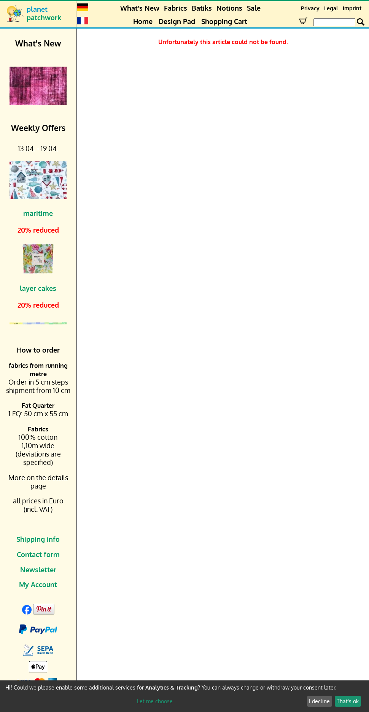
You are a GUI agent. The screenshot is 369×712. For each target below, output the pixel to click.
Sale (254, 8)
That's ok (348, 701)
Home (143, 21)
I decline (319, 701)
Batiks (202, 8)
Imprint (352, 8)
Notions (229, 8)
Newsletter (38, 569)
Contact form (38, 554)
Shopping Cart (224, 21)
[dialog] (184, 696)
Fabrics (175, 8)
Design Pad (177, 21)
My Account (38, 584)
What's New (139, 8)
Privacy (310, 8)
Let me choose (155, 701)
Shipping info (38, 539)
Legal (331, 8)
